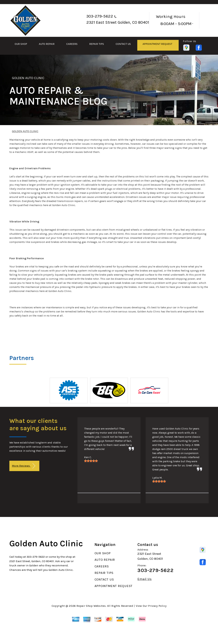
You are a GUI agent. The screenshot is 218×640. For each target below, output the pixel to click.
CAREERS (71, 44)
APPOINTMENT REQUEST (157, 44)
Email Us (144, 579)
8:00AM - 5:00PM (175, 23)
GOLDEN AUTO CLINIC (28, 78)
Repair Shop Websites (91, 605)
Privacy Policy (157, 605)
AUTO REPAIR (46, 44)
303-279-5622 (99, 16)
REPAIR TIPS (96, 44)
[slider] (91, 461)
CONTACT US (123, 44)
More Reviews (23, 466)
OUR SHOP (21, 44)
